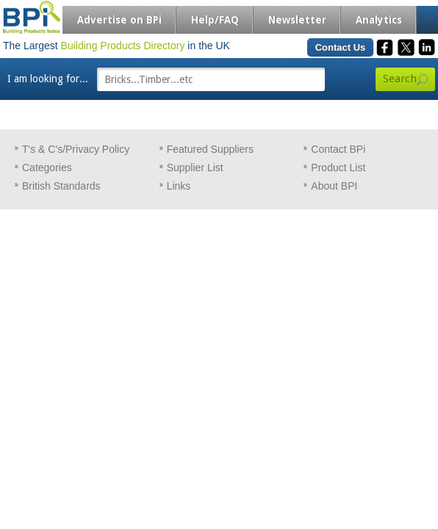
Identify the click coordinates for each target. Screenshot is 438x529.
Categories (47, 167)
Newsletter (297, 20)
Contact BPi (338, 149)
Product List (338, 167)
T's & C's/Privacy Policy (75, 149)
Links (179, 186)
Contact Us (340, 47)
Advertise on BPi (119, 20)
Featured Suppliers (210, 149)
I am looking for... (47, 78)
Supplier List (195, 167)
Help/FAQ (215, 20)
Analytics (379, 20)
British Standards (61, 186)
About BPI (334, 186)
